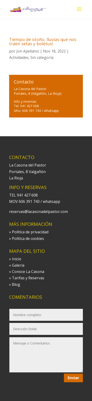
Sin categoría (41, 57)
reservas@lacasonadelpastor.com (38, 211)
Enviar (73, 377)
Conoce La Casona (28, 271)
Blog (16, 284)
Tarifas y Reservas (28, 277)
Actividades (19, 57)
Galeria (18, 265)
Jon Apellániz (27, 51)
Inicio (16, 258)
